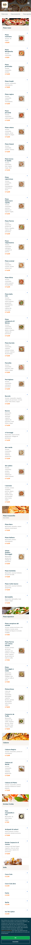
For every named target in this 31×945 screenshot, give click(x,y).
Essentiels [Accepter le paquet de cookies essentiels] (15, 941)
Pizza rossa (5, 14)
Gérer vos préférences (6, 930)
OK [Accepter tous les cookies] (15, 937)
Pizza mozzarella (15, 14)
